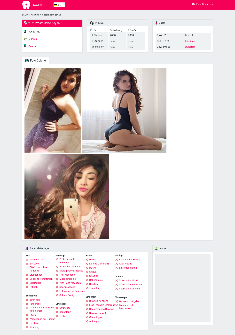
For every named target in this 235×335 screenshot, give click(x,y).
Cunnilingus (95, 317)
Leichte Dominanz (99, 263)
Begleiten (35, 299)
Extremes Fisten (128, 267)
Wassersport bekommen (126, 307)
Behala (30, 38)
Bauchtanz (65, 312)
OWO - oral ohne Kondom (38, 269)
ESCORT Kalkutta (30, 14)
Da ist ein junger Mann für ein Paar (42, 309)
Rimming (34, 327)
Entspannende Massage (72, 291)
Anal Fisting (125, 263)
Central (30, 46)
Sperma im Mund (128, 280)
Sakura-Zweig (66, 295)
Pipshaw (34, 323)
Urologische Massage (71, 270)
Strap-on (93, 275)
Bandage (94, 284)
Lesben (63, 316)
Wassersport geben (129, 301)
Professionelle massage (67, 261)
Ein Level (34, 263)
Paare (33, 314)
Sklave (92, 271)
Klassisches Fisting (129, 259)
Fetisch (34, 287)
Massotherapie (67, 278)
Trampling (94, 288)
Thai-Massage (67, 274)
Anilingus (94, 321)
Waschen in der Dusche (42, 319)
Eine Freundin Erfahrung (102, 304)
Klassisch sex (37, 259)
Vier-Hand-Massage (70, 282)
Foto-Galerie (35, 60)
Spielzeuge (35, 282)
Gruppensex (36, 274)
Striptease (64, 307)
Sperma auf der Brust (130, 284)
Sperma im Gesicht (129, 288)
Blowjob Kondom (98, 300)
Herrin (92, 259)
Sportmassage (67, 287)
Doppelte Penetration (41, 278)
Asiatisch (189, 41)
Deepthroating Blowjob (101, 309)
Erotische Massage (69, 266)
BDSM (92, 267)
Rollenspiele (96, 280)
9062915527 (35, 31)
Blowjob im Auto (98, 313)
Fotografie (35, 303)
